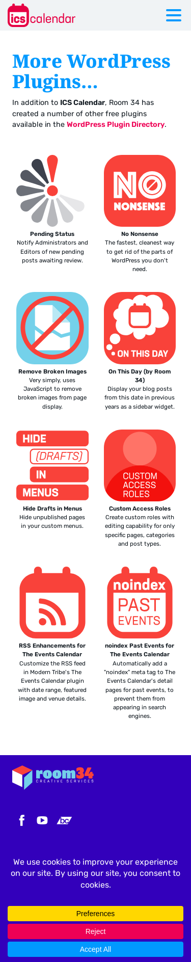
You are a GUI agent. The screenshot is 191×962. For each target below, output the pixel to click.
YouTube (42, 820)
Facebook (20, 820)
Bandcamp (64, 820)
